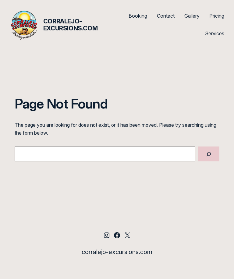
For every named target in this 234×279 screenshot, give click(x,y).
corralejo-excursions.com (70, 25)
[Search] (208, 153)
